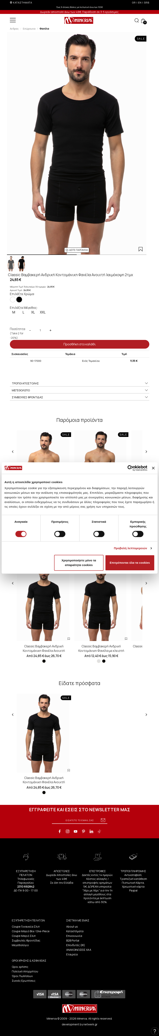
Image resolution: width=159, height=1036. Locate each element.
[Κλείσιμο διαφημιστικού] (153, 468)
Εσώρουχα (29, 28)
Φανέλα (44, 28)
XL (33, 312)
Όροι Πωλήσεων (22, 976)
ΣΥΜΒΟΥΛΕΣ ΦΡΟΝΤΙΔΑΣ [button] (80, 397)
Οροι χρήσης (20, 967)
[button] (76, 250)
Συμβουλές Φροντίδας (26, 940)
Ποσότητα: (18, 333)
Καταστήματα (74, 931)
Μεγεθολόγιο (20, 945)
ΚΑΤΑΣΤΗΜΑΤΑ (22, 2)
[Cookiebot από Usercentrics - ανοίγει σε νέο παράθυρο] (130, 468)
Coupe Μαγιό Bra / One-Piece (31, 931)
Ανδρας (14, 28)
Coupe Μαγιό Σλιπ (24, 936)
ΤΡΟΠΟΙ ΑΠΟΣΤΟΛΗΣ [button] (80, 383)
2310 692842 (25, 886)
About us (72, 926)
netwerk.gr (90, 1024)
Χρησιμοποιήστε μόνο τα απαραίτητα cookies (79, 563)
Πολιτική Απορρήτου (25, 971)
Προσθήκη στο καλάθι (80, 344)
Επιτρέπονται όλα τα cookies (130, 562)
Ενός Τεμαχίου (91, 361)
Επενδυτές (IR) (75, 945)
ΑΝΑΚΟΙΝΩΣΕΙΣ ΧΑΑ (78, 950)
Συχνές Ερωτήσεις (23, 980)
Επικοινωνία (74, 936)
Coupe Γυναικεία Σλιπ (26, 926)
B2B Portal (72, 940)
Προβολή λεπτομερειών (130, 548)
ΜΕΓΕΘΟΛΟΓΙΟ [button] (80, 390)
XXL (43, 312)
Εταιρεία (72, 954)
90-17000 (35, 361)
